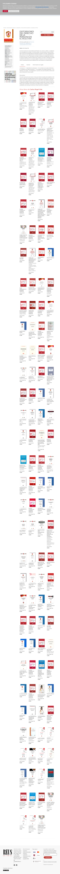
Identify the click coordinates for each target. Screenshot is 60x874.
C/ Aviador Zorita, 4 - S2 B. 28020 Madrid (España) (17, 855)
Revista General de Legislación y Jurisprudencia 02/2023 (29, 27)
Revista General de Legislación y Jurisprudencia (14, 27)
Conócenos (25, 850)
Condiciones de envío (27, 856)
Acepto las (49, 861)
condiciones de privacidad (51, 861)
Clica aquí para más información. (42, 7)
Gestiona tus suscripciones (48, 864)
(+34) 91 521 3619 (17, 857)
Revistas (5, 27)
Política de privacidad (27, 852)
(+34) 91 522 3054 (17, 858)
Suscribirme (47, 857)
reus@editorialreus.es (17, 861)
